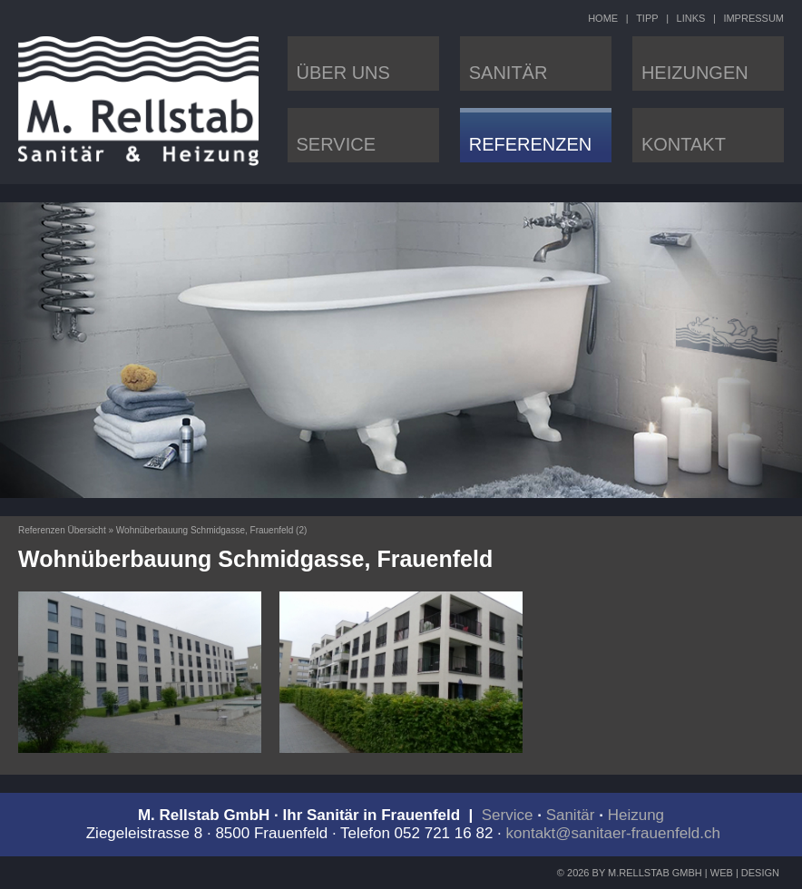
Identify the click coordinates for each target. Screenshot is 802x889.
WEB (721, 872)
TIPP (647, 18)
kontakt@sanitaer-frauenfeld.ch (613, 833)
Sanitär (570, 815)
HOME (603, 18)
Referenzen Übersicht (62, 530)
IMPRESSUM (753, 18)
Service (507, 815)
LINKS (691, 18)
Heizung (636, 815)
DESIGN (760, 872)
